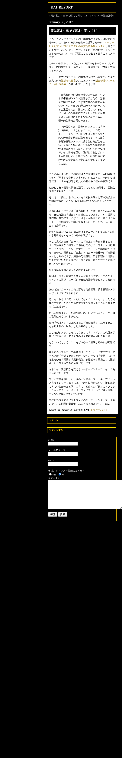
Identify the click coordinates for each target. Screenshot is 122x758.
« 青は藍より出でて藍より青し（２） (69, 15)
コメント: (53, 477)
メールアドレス (56, 450)
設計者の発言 (68, 80)
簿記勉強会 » (108, 15)
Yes (54, 474)
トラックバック (99, 409)
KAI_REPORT (62, 7)
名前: (51, 439)
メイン (95, 15)
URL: (51, 460)
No (63, 474)
